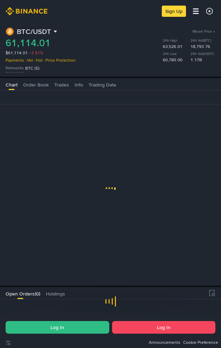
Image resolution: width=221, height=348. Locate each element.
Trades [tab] (61, 85)
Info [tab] (79, 85)
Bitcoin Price (204, 31)
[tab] (20, 293)
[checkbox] (25, 306)
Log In (57, 327)
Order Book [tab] (36, 85)
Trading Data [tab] (102, 85)
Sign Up (173, 11)
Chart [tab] (12, 85)
